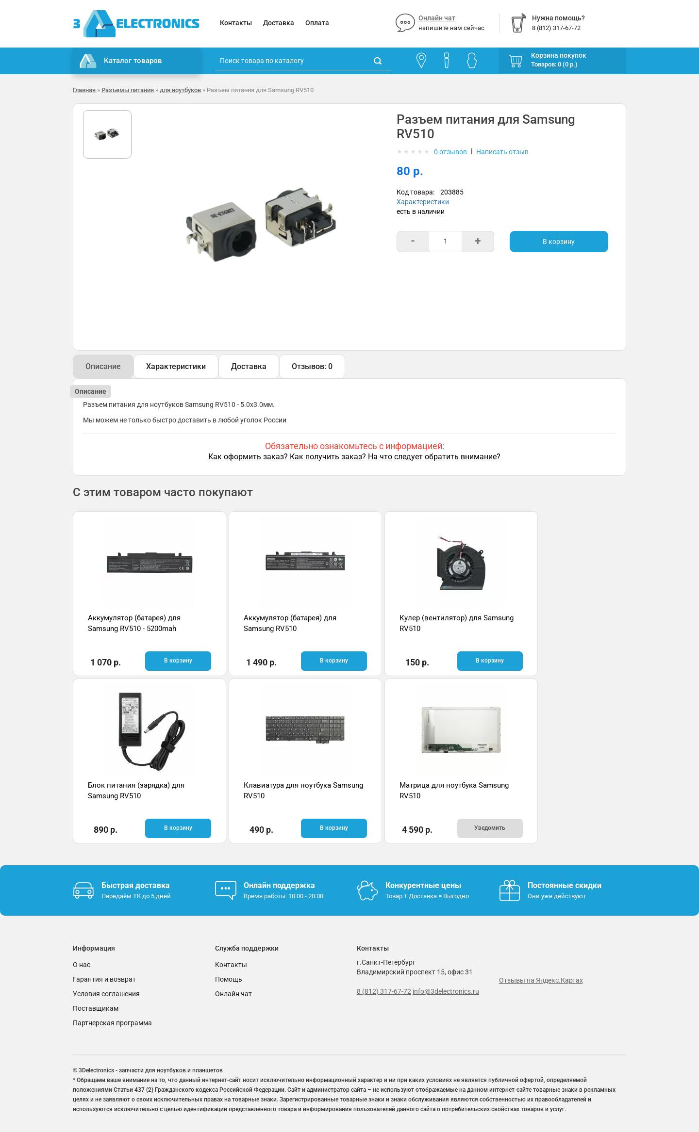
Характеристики (423, 202)
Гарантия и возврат (104, 978)
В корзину (559, 241)
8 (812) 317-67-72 (384, 990)
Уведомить (304, 828)
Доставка (278, 23)
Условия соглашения (106, 993)
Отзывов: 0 (312, 366)
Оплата (317, 23)
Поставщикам (95, 1007)
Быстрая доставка (135, 884)
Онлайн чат (436, 18)
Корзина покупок (558, 55)
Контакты (236, 23)
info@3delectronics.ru (446, 990)
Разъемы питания (127, 90)
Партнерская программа (112, 1022)
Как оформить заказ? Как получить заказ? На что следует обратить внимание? (354, 456)
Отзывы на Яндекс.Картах (541, 980)
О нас (81, 964)
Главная (84, 90)
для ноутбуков (180, 90)
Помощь (228, 978)
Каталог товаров (121, 61)
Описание (103, 366)
